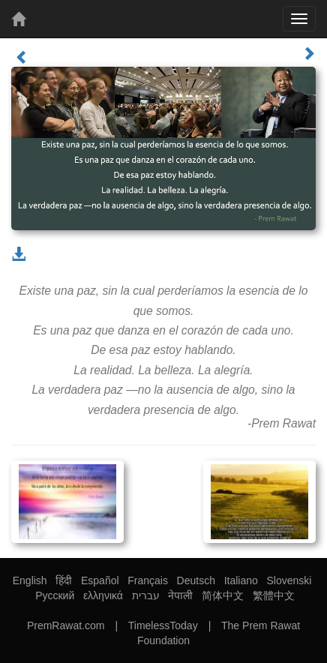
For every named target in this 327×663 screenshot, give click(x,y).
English (30, 580)
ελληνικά (103, 596)
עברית (146, 596)
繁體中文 (274, 596)
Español (100, 580)
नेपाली (180, 596)
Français (148, 580)
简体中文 (223, 596)
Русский (54, 596)
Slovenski (288, 580)
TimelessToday (163, 626)
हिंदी (64, 580)
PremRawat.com (65, 626)
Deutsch (196, 580)
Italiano (241, 580)
